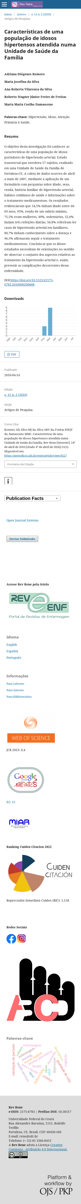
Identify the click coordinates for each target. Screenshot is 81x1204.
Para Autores (15, 690)
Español (12, 651)
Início (8, 14)
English (11, 645)
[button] (8, 481)
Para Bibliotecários (19, 697)
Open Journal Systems (22, 520)
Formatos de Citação (20, 464)
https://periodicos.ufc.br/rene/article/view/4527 (35, 455)
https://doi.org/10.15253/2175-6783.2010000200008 (28, 282)
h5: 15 (11, 802)
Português (13, 658)
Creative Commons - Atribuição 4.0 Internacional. (38, 1147)
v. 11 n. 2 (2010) (41, 14)
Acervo (21, 14)
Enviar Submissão (22, 539)
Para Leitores (15, 684)
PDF (13, 354)
